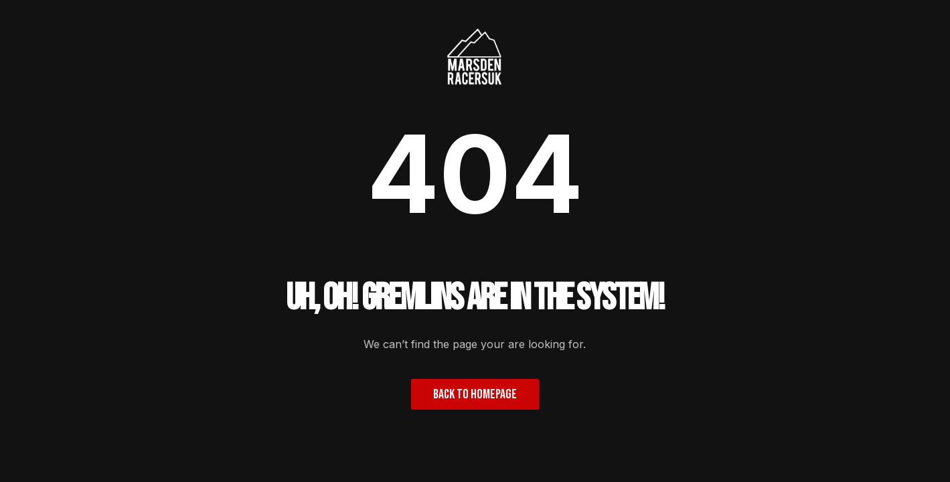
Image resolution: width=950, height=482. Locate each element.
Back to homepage (475, 394)
